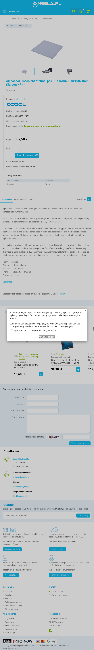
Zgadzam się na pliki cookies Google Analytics (36, 330)
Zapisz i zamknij (47, 337)
